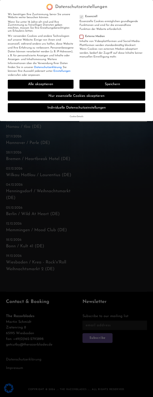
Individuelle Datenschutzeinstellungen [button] (76, 104)
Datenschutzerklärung (48, 64)
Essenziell (89, 13)
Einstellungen (62, 68)
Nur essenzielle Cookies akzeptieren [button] (76, 93)
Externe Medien (93, 33)
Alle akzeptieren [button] (40, 81)
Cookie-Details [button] (76, 114)
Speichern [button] (112, 81)
